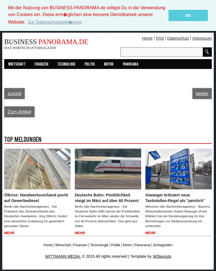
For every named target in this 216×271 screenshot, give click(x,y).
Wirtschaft (17, 64)
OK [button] (188, 15)
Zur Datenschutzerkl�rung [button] (54, 22)
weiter (202, 93)
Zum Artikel (19, 112)
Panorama (130, 64)
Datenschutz (178, 38)
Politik (90, 64)
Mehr (9, 233)
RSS (160, 38)
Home (147, 38)
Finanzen (41, 64)
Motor (109, 64)
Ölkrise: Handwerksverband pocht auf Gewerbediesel (36, 198)
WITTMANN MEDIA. (63, 256)
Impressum (202, 38)
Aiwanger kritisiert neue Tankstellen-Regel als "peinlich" (175, 198)
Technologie (67, 64)
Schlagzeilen (162, 245)
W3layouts (162, 256)
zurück (14, 93)
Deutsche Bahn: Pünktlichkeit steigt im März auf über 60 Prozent (107, 198)
